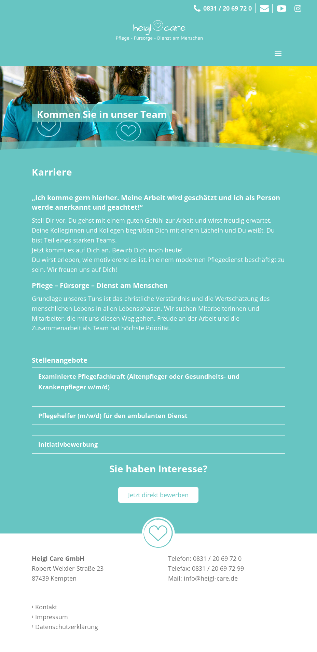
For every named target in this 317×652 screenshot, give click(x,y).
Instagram (297, 8)
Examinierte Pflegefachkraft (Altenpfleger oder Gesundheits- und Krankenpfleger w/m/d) (138, 381)
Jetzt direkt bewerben (158, 495)
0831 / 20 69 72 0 (227, 8)
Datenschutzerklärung (66, 627)
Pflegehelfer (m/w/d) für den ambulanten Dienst (113, 416)
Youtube (281, 8)
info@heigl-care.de (211, 578)
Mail (264, 8)
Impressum (51, 617)
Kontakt (46, 607)
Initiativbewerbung (68, 444)
